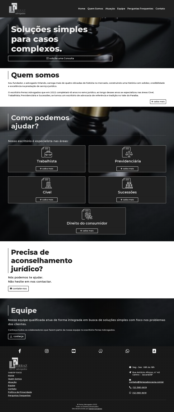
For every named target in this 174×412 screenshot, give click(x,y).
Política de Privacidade (20, 392)
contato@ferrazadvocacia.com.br (146, 382)
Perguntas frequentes (19, 395)
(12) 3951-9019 (140, 387)
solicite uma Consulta (60, 58)
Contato (160, 8)
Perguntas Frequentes (140, 8)
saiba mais (158, 101)
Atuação (110, 8)
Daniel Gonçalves (95, 409)
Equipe (121, 8)
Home (81, 8)
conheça (16, 336)
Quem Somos (95, 8)
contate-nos (18, 288)
